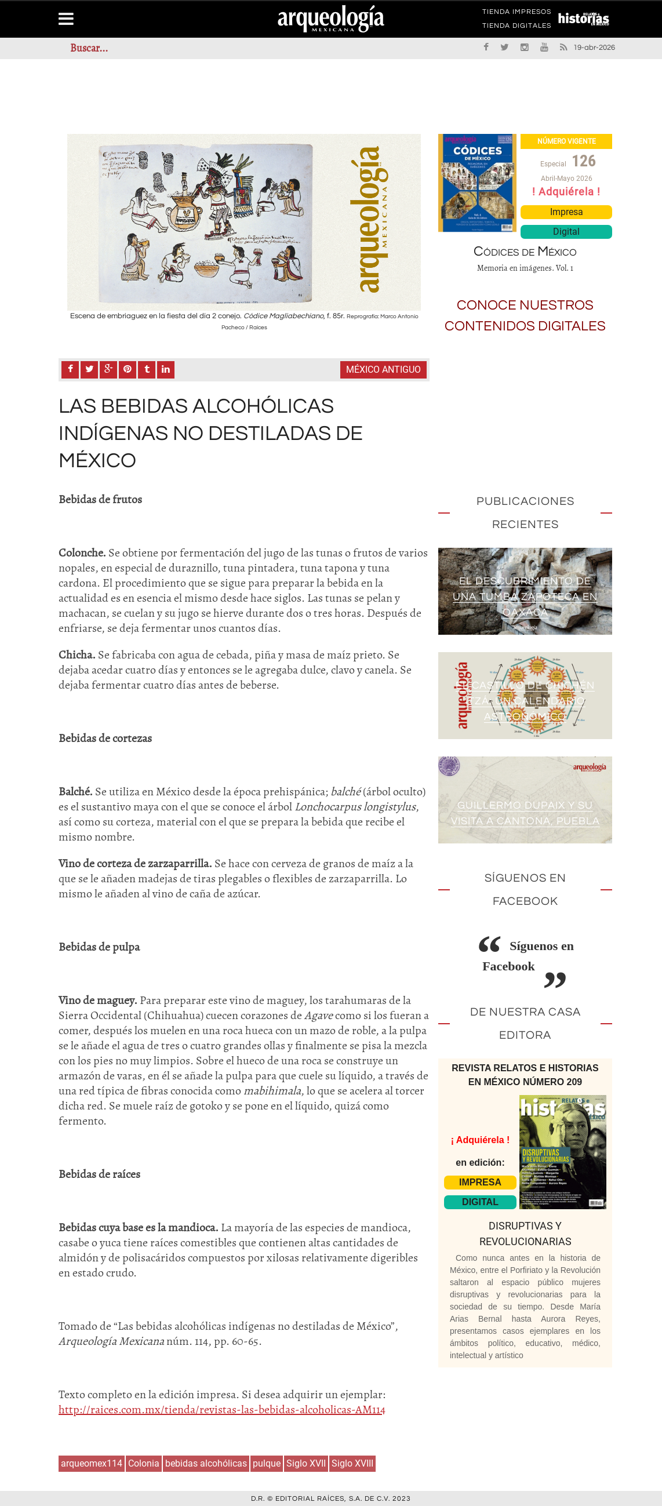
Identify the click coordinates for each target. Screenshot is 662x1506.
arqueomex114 (91, 1462)
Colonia (143, 1462)
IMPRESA (480, 1182)
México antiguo (383, 368)
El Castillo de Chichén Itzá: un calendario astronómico (525, 701)
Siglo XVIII (352, 1462)
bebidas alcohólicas (206, 1462)
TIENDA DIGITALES (516, 28)
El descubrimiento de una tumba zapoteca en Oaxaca (525, 597)
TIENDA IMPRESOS (516, 14)
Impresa (566, 211)
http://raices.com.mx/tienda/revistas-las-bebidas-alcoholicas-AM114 (222, 1408)
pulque (267, 1462)
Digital (566, 231)
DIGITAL (480, 1202)
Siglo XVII (306, 1462)
